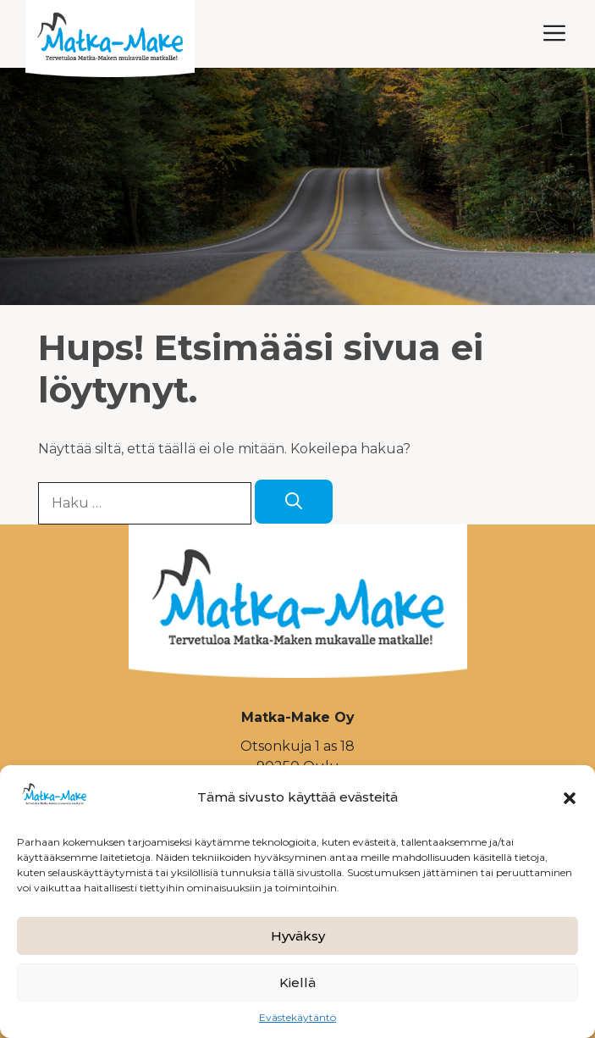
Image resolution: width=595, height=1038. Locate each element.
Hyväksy (298, 936)
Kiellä (297, 982)
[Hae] (294, 502)
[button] (569, 798)
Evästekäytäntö (297, 1017)
